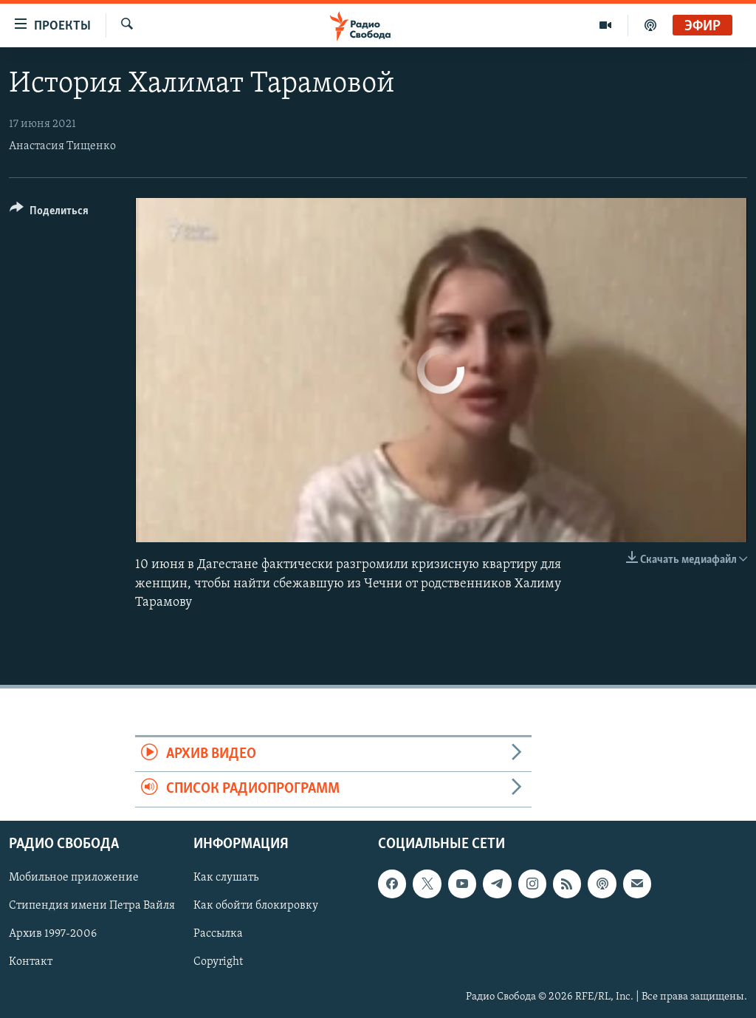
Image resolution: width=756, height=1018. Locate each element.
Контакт (30, 962)
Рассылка (218, 934)
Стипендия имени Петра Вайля (92, 906)
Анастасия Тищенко (62, 146)
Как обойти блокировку (255, 906)
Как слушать (225, 878)
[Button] (49, 213)
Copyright (218, 962)
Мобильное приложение (74, 878)
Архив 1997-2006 (53, 934)
